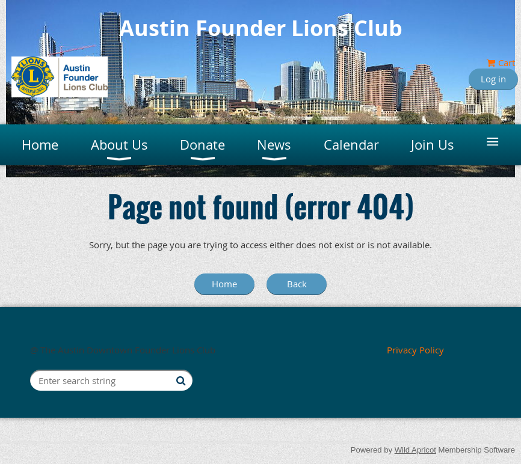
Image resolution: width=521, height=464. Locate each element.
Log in (493, 79)
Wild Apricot (415, 449)
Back (297, 284)
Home (224, 284)
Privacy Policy (415, 350)
